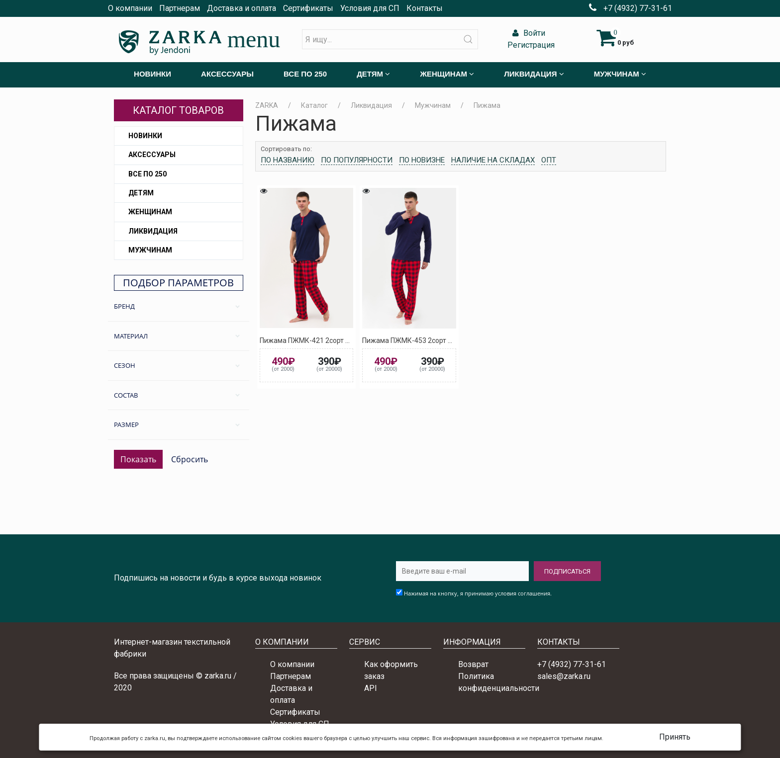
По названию (287, 160)
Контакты (424, 8)
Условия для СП (369, 8)
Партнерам (179, 8)
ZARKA (266, 105)
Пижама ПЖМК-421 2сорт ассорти (315, 340)
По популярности (356, 160)
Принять (674, 737)
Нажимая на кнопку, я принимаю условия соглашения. (478, 593)
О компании (130, 8)
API (370, 688)
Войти (527, 33)
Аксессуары (152, 155)
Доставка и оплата (241, 8)
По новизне (422, 160)
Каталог (314, 105)
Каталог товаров (178, 110)
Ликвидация (153, 231)
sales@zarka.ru (563, 676)
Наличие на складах (493, 160)
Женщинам (150, 212)
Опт (548, 160)
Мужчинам (150, 250)
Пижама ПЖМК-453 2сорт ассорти (418, 340)
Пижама (487, 105)
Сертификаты (308, 8)
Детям (141, 193)
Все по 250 (147, 174)
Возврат (473, 664)
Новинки (145, 136)
